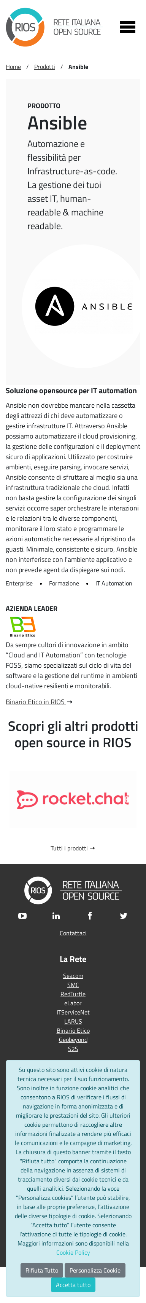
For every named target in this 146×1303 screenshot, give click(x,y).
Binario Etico (73, 1030)
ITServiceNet (73, 1012)
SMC (73, 984)
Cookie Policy (73, 1252)
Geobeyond (73, 1039)
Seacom (73, 975)
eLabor (73, 1003)
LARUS (73, 1021)
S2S (73, 1048)
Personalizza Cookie (95, 1270)
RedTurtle (73, 993)
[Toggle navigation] (127, 27)
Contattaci (73, 933)
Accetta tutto (73, 1284)
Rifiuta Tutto (41, 1270)
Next (127, 800)
